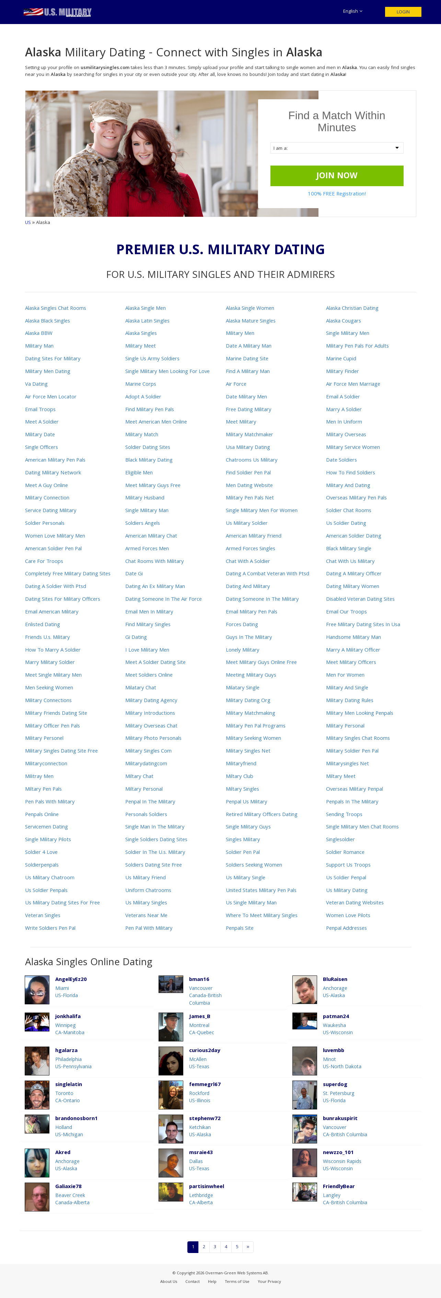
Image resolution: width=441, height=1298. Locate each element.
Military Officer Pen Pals (52, 726)
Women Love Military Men (55, 536)
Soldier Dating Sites (147, 447)
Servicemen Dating (46, 827)
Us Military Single (245, 878)
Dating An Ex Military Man (155, 587)
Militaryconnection (46, 764)
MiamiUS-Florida (66, 992)
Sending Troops (344, 815)
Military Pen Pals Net (250, 498)
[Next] (248, 1247)
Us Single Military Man (251, 903)
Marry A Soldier (344, 410)
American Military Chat (151, 536)
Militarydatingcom (146, 764)
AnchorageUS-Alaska (335, 992)
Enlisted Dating (42, 625)
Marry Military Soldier (50, 662)
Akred (62, 1153)
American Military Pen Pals (55, 460)
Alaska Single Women (250, 308)
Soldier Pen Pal (243, 852)
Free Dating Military (248, 410)
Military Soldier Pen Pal (352, 751)
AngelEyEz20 (71, 980)
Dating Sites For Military (53, 359)
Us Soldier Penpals (46, 891)
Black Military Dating (149, 460)
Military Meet (140, 346)
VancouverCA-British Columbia (345, 1131)
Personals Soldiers (146, 815)
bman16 (199, 980)
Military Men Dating (47, 372)
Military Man (39, 346)
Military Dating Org (248, 701)
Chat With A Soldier (248, 561)
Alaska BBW (39, 333)
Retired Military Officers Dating (262, 815)
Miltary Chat (139, 776)
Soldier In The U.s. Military (155, 852)
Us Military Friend (145, 878)
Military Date (40, 435)
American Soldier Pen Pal (53, 549)
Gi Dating (136, 637)
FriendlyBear (339, 1187)
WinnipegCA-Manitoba (69, 1029)
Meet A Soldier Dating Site (155, 662)
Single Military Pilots (48, 840)
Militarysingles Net (347, 764)
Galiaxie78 (68, 1187)
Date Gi (134, 574)
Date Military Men (246, 397)
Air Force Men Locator (51, 397)
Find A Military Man (248, 372)
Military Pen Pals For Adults (357, 346)
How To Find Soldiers (350, 473)
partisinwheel (206, 1187)
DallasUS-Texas (199, 1165)
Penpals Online (42, 815)
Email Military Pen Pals (251, 612)
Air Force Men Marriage (353, 384)
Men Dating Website (249, 486)
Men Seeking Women (49, 688)
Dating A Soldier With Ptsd (55, 587)
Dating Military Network (53, 473)
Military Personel (44, 738)
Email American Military (52, 612)
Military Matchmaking (250, 713)
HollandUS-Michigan (69, 1131)
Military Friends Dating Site (56, 713)
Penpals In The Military (352, 802)
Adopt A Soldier (143, 397)
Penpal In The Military (150, 802)
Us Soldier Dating (346, 523)
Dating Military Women (352, 587)
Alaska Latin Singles (147, 321)
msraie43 (201, 1153)
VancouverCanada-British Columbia (205, 996)
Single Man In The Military (155, 827)
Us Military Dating (347, 891)
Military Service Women (353, 447)
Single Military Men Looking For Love (167, 372)
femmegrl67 (205, 1085)
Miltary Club (239, 776)
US (28, 223)
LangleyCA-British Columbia (345, 1199)
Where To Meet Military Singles (262, 916)
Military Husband (144, 498)
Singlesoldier (340, 840)
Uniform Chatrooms (148, 891)
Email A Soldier (343, 397)
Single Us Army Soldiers (152, 359)
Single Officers (41, 447)
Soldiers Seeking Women (254, 865)
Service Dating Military (51, 511)
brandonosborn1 (76, 1119)
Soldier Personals (45, 523)
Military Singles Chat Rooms (358, 738)
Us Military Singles (146, 903)
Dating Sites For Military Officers (62, 599)
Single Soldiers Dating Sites (156, 840)
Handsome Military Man (353, 637)
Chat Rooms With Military (154, 561)
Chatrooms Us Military (252, 460)
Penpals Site (240, 928)
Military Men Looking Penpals (359, 713)
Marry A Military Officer (353, 650)
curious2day (204, 1051)
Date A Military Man (248, 346)
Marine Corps (140, 384)
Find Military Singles (148, 625)
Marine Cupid (341, 359)
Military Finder (342, 372)
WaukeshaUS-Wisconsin (338, 1029)
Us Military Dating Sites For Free (62, 903)
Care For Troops (44, 561)
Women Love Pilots (348, 916)
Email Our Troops (346, 612)
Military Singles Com (148, 751)
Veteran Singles (42, 916)
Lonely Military (242, 650)
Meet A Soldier (42, 422)
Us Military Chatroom (49, 878)
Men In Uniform (344, 422)
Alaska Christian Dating (352, 308)
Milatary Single (242, 688)
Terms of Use (237, 1282)
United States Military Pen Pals (261, 891)
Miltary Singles (242, 789)
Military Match (141, 435)
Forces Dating (242, 625)
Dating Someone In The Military (262, 599)
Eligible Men (139, 473)
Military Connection (47, 498)
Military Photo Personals (153, 738)
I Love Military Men (147, 650)
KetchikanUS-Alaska (200, 1131)
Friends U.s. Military (47, 637)
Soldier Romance (345, 852)
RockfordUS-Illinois (199, 1097)
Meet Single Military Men (53, 675)
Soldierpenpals (42, 865)
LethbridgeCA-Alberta (201, 1199)
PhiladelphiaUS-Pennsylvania (73, 1063)
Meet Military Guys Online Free (261, 662)
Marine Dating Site (247, 359)
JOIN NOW (337, 176)
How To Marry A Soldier (53, 650)
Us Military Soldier (247, 523)
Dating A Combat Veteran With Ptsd (267, 574)
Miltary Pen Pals (43, 789)
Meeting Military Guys (251, 675)
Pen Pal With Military (149, 928)
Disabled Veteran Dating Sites (360, 599)
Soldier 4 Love (41, 852)
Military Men (240, 333)
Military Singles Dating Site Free (61, 751)
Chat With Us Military (350, 561)
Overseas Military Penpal (354, 789)
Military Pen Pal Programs (256, 726)
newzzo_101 (338, 1153)
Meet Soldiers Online (149, 675)
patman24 (336, 1017)
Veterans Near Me (146, 916)
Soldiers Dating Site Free (153, 865)
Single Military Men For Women (262, 511)
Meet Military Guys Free (153, 486)
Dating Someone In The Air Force (163, 599)
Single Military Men (347, 333)
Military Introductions (150, 713)
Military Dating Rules (349, 701)
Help (212, 1282)
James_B (199, 1017)
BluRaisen (335, 980)
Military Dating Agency (151, 701)
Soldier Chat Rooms (348, 511)
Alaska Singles (141, 333)
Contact (192, 1282)
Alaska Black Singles (47, 321)
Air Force (236, 384)
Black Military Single (348, 549)
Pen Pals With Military (50, 802)
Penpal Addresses (346, 928)
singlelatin (68, 1085)
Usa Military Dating (248, 447)
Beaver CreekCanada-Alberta (72, 1199)
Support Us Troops (348, 865)
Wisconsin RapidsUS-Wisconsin (342, 1165)
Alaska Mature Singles (251, 321)
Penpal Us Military (246, 802)
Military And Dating (348, 486)
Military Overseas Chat (151, 726)
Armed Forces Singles (250, 549)
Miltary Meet (341, 776)
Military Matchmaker (249, 435)
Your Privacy (269, 1282)
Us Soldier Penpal (346, 878)
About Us (168, 1282)
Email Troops (40, 410)
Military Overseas (346, 435)
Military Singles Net (248, 751)
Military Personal (345, 726)
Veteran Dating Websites (355, 903)
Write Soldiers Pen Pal (50, 928)
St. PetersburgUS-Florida (339, 1097)
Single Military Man (147, 511)
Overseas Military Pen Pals (356, 498)
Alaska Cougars (343, 321)
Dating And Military (248, 587)
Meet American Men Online (156, 422)
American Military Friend (253, 536)
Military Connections (48, 701)
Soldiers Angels (142, 523)
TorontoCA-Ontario (67, 1097)
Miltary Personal (144, 789)
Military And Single (347, 688)
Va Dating (36, 384)
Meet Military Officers (351, 662)
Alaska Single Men (145, 308)
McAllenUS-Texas (199, 1063)
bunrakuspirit (340, 1119)
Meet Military (241, 422)
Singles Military (243, 840)
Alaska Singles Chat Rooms (55, 308)
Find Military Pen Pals (149, 410)
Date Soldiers (341, 460)
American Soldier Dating (353, 536)
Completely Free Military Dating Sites (68, 574)
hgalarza (66, 1051)
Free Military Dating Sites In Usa (363, 625)
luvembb (333, 1051)
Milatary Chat (140, 688)
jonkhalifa (68, 1017)
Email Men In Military (149, 612)
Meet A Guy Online (46, 486)
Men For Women (345, 675)
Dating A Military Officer (354, 574)
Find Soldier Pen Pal (248, 473)
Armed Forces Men (147, 549)
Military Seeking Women (253, 738)
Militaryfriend (241, 764)
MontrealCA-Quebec (201, 1029)
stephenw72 (205, 1119)
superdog (335, 1085)
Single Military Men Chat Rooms (362, 827)
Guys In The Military (249, 637)
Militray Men (39, 776)
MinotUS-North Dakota (342, 1063)
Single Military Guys (248, 827)
